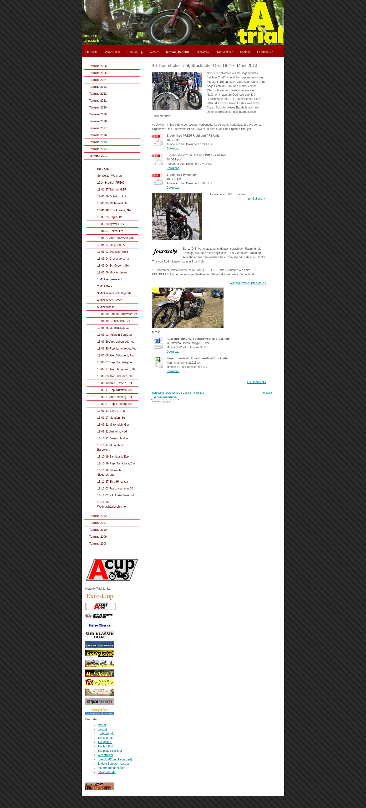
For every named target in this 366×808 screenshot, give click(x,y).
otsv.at (102, 725)
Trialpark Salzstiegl (110, 750)
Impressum (157, 392)
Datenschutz (173, 392)
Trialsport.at (105, 738)
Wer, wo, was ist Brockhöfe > (248, 283)
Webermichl (105, 755)
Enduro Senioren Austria (113, 763)
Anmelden (267, 392)
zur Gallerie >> (257, 198)
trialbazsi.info (106, 733)
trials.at (102, 729)
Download (173, 148)
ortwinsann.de (107, 772)
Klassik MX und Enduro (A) (115, 759)
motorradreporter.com (111, 768)
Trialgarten (105, 742)
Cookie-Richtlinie (193, 392)
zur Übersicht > (256, 382)
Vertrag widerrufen (165, 397)
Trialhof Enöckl (107, 746)
